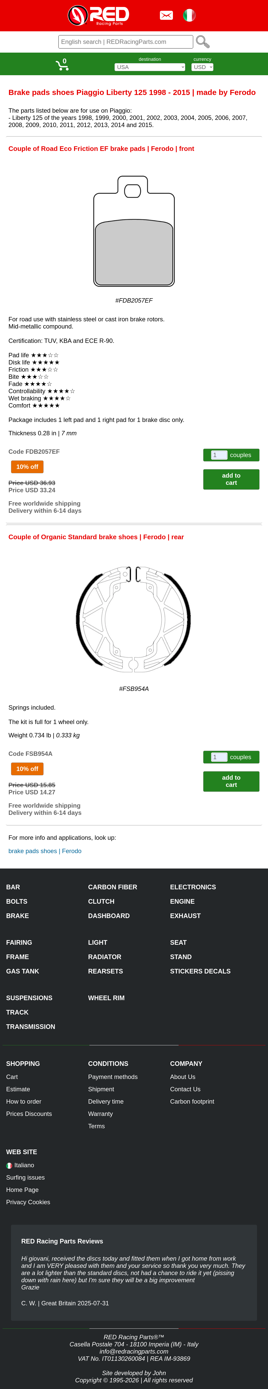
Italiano (24, 1165)
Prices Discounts (29, 1113)
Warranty (100, 1113)
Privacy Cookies (28, 1202)
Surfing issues (25, 1177)
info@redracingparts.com (134, 1351)
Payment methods (113, 1076)
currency (202, 59)
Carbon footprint (192, 1101)
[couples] (219, 455)
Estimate (18, 1089)
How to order (23, 1101)
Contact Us (185, 1089)
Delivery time (106, 1101)
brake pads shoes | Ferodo (44, 850)
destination (150, 59)
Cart (12, 1076)
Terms (96, 1126)
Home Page (22, 1189)
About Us (182, 1076)
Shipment (101, 1089)
